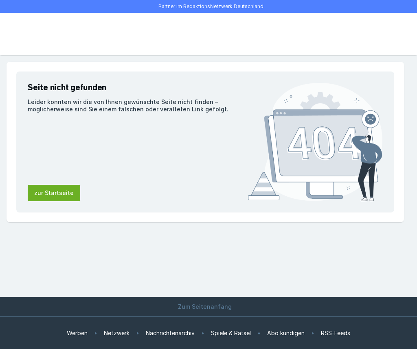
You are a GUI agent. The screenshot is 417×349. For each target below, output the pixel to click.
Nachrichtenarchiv (170, 332)
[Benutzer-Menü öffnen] (389, 34)
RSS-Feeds (335, 332)
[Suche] (39, 34)
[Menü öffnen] (21, 34)
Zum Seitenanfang (208, 306)
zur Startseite (54, 192)
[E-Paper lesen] (371, 34)
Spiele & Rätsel (231, 332)
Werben (77, 332)
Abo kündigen (286, 332)
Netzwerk (116, 332)
